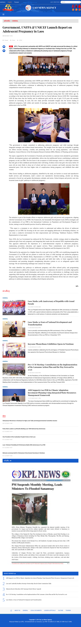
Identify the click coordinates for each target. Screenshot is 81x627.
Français (16, 2)
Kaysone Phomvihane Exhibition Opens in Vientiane (51, 344)
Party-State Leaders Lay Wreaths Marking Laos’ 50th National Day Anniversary (24, 428)
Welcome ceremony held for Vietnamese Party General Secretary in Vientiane (24, 453)
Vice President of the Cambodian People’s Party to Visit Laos (19, 437)
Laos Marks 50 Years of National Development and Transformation (50, 323)
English (10, 2)
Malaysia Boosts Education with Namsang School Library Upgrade (23, 589)
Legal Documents (36, 610)
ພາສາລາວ (2, 2)
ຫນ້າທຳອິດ (7, 21)
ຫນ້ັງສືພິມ (7, 460)
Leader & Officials (49, 610)
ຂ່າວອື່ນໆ (6, 291)
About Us (17, 610)
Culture (60, 610)
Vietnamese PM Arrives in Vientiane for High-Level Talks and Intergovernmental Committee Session (30, 420)
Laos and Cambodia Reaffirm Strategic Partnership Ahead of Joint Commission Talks (28, 583)
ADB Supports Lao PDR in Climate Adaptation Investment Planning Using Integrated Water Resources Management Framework (52, 392)
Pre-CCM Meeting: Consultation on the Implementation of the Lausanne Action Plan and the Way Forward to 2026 (52, 367)
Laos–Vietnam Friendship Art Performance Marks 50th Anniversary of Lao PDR (24, 445)
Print (12, 40)
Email (5, 40)
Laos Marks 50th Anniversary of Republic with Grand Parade (51, 302)
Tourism (68, 610)
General (15, 21)
